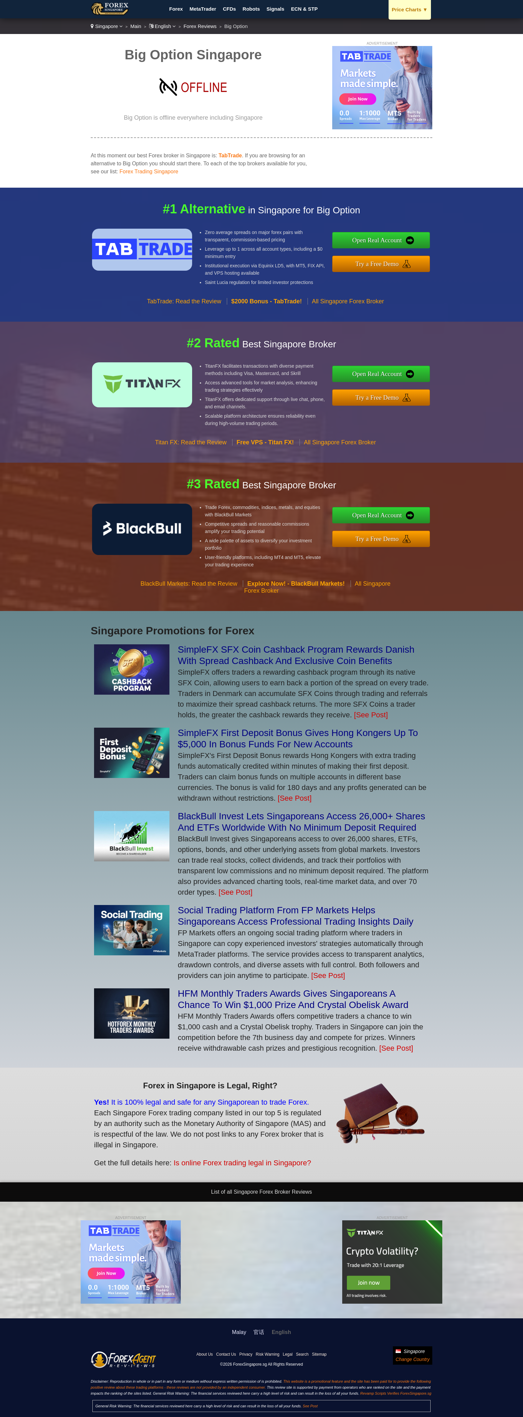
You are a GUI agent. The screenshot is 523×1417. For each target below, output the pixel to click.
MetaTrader (202, 9)
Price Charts (410, 9)
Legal (288, 1354)
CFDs (229, 9)
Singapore (107, 26)
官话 (258, 1332)
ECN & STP (304, 9)
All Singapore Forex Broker (348, 333)
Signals (275, 9)
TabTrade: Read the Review (184, 333)
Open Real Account (411, 245)
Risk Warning (268, 1354)
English (162, 26)
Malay (239, 1332)
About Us (204, 1354)
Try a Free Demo (411, 259)
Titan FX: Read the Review (190, 475)
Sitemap (319, 1354)
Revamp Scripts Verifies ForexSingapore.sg (395, 1393)
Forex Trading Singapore (148, 171)
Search (302, 1354)
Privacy (245, 1354)
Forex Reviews (199, 26)
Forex (176, 9)
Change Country (413, 1359)
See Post (310, 1406)
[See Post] (371, 715)
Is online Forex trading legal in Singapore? (197, 1148)
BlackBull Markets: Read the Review (188, 616)
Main (135, 26)
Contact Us (226, 1354)
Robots (251, 9)
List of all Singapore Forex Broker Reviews (261, 1192)
